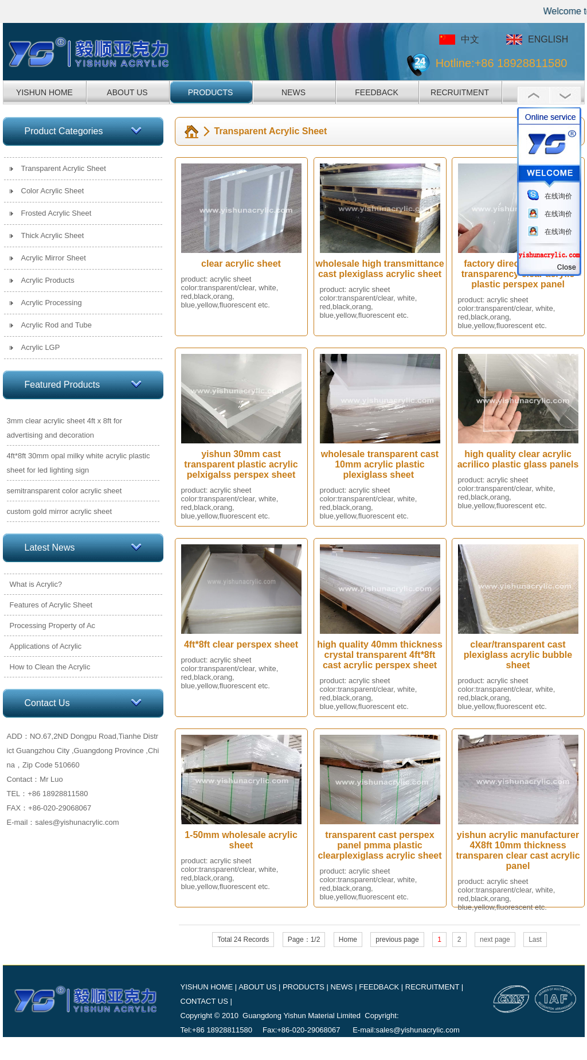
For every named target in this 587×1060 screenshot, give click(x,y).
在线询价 (558, 196)
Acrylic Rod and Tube (56, 325)
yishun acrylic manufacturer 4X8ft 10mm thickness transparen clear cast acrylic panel (518, 850)
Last (535, 940)
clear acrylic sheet (241, 263)
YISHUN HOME (44, 92)
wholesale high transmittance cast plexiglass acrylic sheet (379, 269)
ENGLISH (548, 39)
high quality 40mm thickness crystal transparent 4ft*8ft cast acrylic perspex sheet (380, 655)
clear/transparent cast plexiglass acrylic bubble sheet (518, 655)
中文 (470, 39)
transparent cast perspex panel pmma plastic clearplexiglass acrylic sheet (379, 845)
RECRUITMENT (460, 92)
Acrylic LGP (40, 347)
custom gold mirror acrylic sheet (59, 511)
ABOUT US (127, 92)
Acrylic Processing (51, 302)
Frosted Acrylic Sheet (56, 213)
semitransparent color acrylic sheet (64, 490)
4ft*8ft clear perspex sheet (241, 644)
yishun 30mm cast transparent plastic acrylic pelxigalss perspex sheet (241, 464)
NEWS (293, 92)
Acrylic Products (48, 280)
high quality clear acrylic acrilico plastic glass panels (518, 459)
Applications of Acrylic (46, 646)
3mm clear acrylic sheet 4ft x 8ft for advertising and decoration (65, 427)
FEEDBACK (376, 92)
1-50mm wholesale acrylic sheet (241, 840)
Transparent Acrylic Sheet (63, 168)
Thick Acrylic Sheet (52, 235)
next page (495, 940)
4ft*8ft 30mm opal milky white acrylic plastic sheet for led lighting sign (78, 462)
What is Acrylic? (36, 584)
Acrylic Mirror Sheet (53, 258)
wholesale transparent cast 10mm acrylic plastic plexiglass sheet (380, 464)
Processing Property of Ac (53, 625)
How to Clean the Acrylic (50, 666)
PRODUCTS (210, 92)
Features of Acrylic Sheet (51, 605)
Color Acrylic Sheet (52, 190)
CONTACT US (204, 1001)
